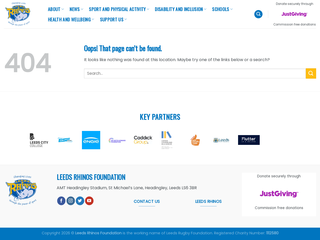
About (56, 9)
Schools (222, 9)
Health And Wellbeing (71, 19)
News (76, 9)
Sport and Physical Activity (119, 9)
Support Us (113, 19)
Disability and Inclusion (180, 9)
